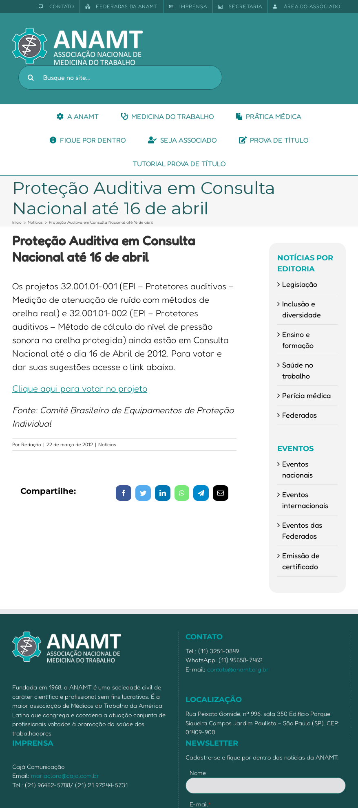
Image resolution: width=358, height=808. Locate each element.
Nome (198, 773)
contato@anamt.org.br (238, 669)
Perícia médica (306, 395)
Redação (31, 444)
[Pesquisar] (30, 77)
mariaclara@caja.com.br (65, 775)
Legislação (299, 284)
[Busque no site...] (120, 77)
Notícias (107, 444)
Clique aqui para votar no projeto (79, 388)
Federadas (299, 414)
